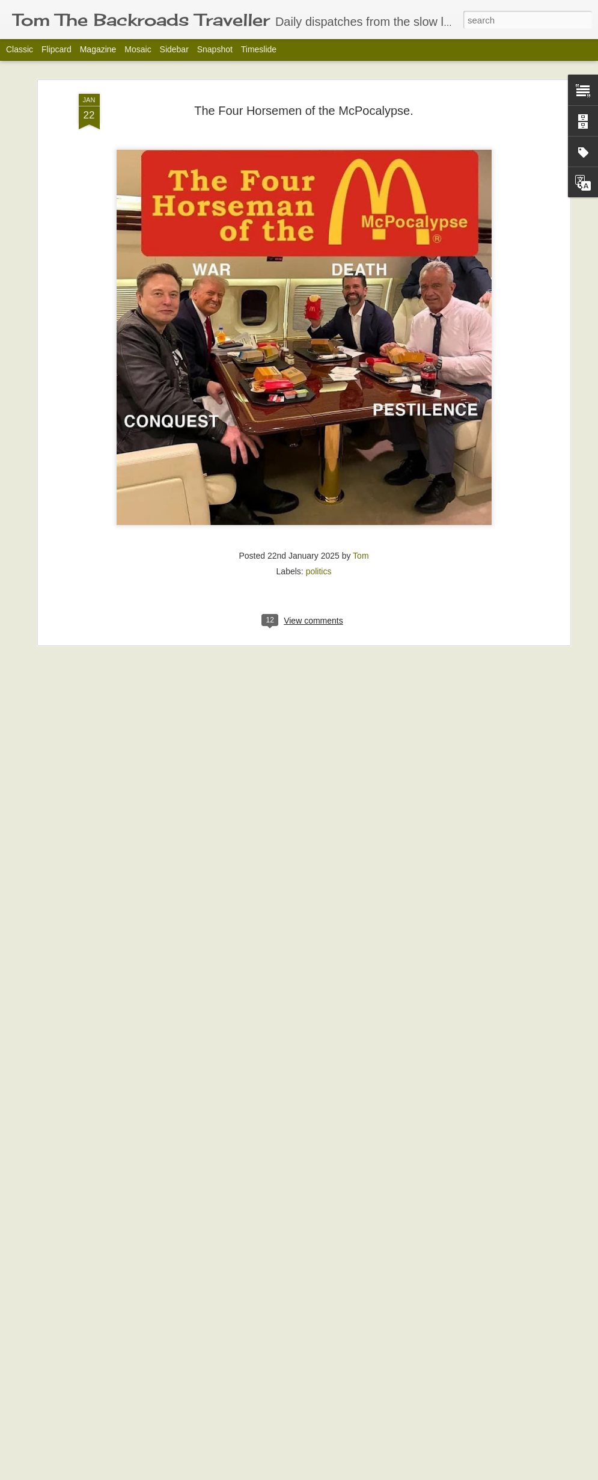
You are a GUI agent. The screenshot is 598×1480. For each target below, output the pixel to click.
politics (319, 459)
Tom (360, 443)
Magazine (98, 49)
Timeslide (258, 49)
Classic (19, 49)
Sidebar (174, 49)
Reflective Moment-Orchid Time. (254, 1330)
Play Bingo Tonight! (227, 1466)
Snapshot (215, 49)
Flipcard (56, 49)
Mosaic (137, 49)
